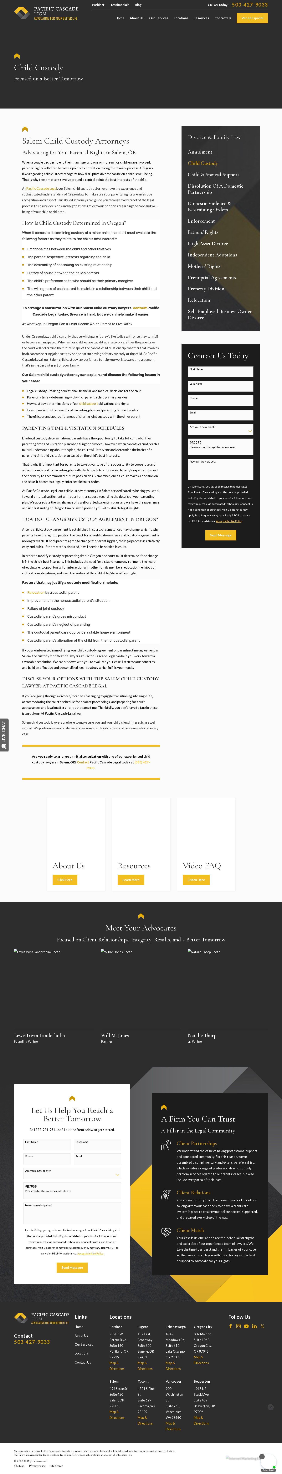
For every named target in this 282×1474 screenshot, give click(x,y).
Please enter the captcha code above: (212, 447)
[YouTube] (246, 1268)
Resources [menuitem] (201, 18)
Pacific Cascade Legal (41, 188)
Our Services (84, 1286)
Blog (138, 5)
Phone (194, 398)
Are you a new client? (202, 426)
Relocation (35, 592)
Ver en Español (252, 18)
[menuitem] (220, 152)
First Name (196, 369)
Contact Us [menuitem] (223, 18)
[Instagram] (238, 1268)
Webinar (98, 5)
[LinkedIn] (254, 1268)
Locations (82, 1295)
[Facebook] (230, 1268)
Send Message (220, 535)
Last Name (196, 383)
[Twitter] (262, 1268)
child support (88, 404)
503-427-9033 (250, 4)
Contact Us (83, 1304)
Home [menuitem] (119, 18)
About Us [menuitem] (137, 18)
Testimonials (119, 5)
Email (193, 412)
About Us (81, 1277)
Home (79, 1268)
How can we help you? (203, 461)
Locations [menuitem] (181, 18)
